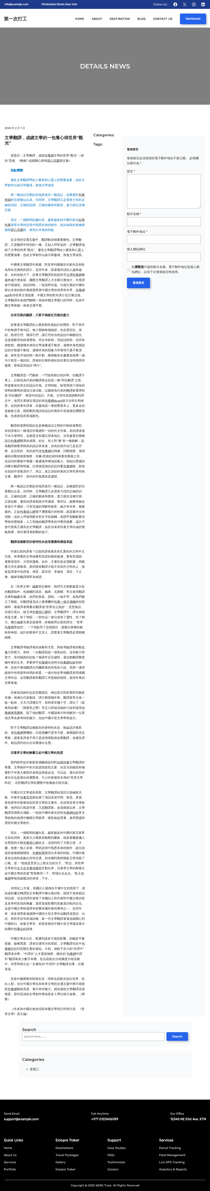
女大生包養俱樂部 (29, 868)
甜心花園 (53, 161)
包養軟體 (38, 853)
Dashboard (193, 18)
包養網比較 (68, 662)
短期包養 (63, 762)
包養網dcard (53, 401)
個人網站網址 (136, 249)
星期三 (34, 1069)
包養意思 (26, 797)
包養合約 (20, 929)
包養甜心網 (27, 512)
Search (177, 1036)
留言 (131, 171)
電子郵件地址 (137, 231)
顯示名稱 (134, 214)
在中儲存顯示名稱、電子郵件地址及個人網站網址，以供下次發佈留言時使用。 (165, 269)
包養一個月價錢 (65, 602)
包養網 (49, 155)
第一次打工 (15, 19)
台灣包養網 (74, 275)
